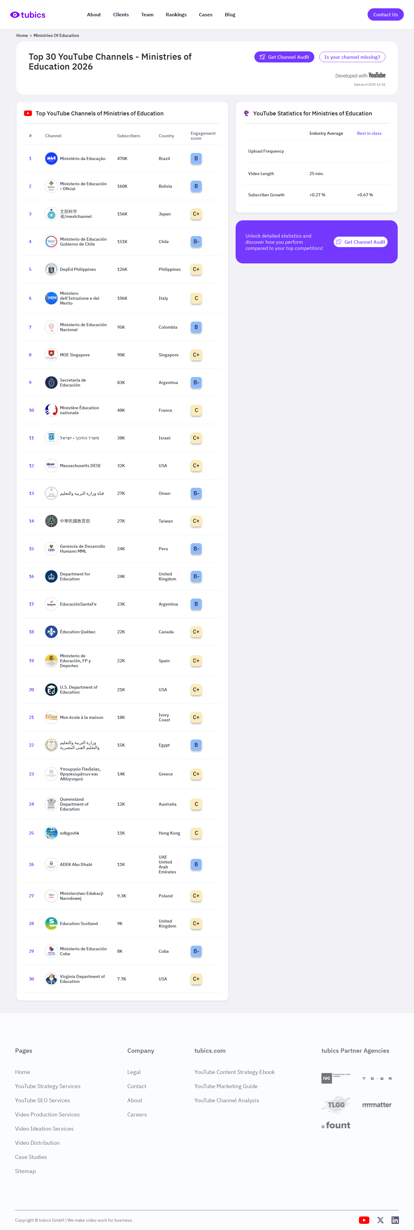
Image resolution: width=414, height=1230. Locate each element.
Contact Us (385, 14)
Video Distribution (37, 1142)
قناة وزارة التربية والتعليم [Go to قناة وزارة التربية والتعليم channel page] (74, 493)
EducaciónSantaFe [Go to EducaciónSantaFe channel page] (71, 604)
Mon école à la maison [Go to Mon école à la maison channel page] (74, 717)
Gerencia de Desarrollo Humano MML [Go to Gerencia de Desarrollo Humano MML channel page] (75, 549)
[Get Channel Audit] (360, 241)
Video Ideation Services (44, 1128)
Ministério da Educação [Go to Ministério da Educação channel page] (75, 158)
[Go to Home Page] (27, 14)
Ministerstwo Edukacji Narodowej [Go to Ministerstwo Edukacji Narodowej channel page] (74, 896)
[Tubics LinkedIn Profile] (395, 1220)
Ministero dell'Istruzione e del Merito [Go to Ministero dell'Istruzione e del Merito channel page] (72, 298)
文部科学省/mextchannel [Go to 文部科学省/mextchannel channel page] (68, 214)
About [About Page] (134, 1100)
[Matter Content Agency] (381, 1104)
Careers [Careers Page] (137, 1114)
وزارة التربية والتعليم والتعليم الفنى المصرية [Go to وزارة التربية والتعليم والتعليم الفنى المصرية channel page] (72, 745)
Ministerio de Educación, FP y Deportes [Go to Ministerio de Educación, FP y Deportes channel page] (68, 660)
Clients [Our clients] (121, 14)
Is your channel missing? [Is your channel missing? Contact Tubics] (352, 57)
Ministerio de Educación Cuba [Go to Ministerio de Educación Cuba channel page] (76, 951)
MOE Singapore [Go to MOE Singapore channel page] (67, 355)
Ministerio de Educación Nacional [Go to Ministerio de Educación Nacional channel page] (76, 327)
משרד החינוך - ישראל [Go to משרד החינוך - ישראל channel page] (72, 438)
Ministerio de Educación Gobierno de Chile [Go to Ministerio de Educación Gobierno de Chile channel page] (76, 241)
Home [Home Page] (22, 1072)
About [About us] (94, 14)
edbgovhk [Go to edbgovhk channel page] (62, 833)
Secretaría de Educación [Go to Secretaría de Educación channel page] (65, 382)
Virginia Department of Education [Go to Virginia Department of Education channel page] (75, 979)
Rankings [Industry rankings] (176, 14)
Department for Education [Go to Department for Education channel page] (67, 576)
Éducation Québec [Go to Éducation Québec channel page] (70, 632)
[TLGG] (339, 1104)
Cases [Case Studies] (206, 14)
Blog (230, 14)
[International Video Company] (339, 1078)
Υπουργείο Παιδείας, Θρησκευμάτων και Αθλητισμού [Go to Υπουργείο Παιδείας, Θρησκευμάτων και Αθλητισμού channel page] (73, 774)
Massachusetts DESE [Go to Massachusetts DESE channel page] (73, 465)
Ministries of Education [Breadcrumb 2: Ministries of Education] (56, 35)
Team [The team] (147, 14)
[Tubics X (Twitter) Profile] (380, 1220)
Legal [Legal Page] (134, 1072)
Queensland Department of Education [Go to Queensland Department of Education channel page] (67, 804)
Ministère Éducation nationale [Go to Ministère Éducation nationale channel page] (72, 410)
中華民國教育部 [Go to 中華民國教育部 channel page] (67, 521)
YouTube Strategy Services (48, 1086)
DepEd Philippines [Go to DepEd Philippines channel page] (70, 269)
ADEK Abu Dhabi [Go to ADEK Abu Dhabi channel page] (68, 864)
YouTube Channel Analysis (226, 1100)
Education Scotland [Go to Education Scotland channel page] (71, 923)
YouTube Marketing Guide (226, 1086)
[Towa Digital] (381, 1078)
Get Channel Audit (284, 57)
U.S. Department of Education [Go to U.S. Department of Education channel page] (71, 689)
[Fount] (339, 1125)
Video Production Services (47, 1114)
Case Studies (31, 1156)
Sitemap (25, 1171)
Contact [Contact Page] (136, 1086)
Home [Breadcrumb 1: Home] (22, 35)
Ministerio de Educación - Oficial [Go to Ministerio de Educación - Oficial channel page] (76, 186)
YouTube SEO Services (42, 1100)
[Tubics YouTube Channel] (364, 1220)
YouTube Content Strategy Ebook (234, 1072)
